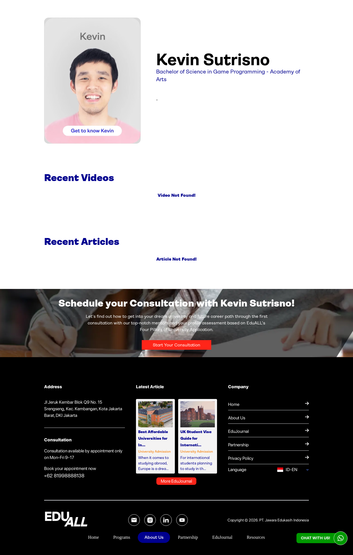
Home (93, 537)
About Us (154, 537)
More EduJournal (176, 481)
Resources (256, 537)
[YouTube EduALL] (182, 520)
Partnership (188, 537)
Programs (121, 537)
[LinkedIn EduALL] (166, 520)
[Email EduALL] (134, 520)
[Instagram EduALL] (150, 520)
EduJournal (222, 537)
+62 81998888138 (64, 476)
